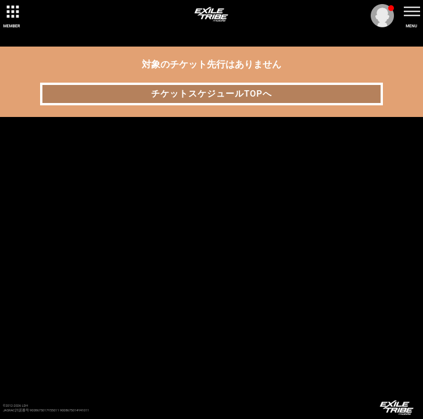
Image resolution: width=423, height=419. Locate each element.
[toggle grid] (11, 11)
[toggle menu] (411, 11)
